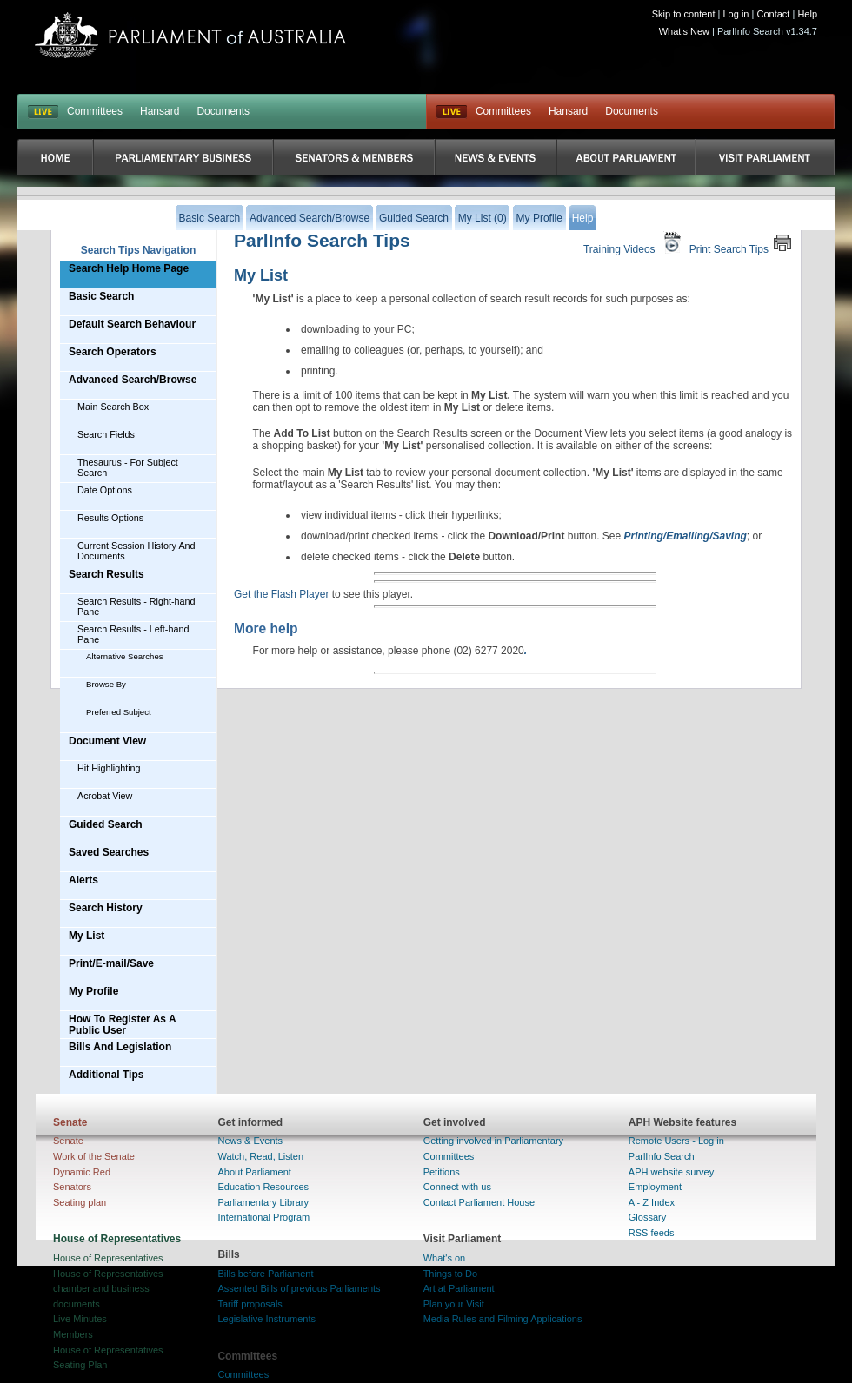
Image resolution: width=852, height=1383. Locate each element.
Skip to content (684, 14)
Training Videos (634, 242)
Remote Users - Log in (676, 1140)
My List (86, 936)
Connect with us (457, 1186)
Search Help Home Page (129, 268)
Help (807, 14)
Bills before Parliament (265, 1273)
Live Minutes (80, 1319)
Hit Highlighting (109, 768)
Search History (106, 908)
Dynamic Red (81, 1172)
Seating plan (79, 1202)
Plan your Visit (453, 1304)
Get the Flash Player (281, 594)
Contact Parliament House (479, 1202)
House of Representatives (108, 1258)
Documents (223, 111)
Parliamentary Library (263, 1202)
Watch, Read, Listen (260, 1156)
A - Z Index (652, 1202)
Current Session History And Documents (136, 550)
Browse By (106, 684)
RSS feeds (652, 1232)
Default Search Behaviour (132, 324)
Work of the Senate (94, 1156)
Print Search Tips (740, 242)
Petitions (441, 1172)
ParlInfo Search (662, 1156)
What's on (444, 1258)
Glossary (647, 1217)
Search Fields (106, 434)
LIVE (43, 112)
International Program (263, 1217)
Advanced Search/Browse (132, 380)
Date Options (104, 490)
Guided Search (106, 824)
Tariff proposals (249, 1304)
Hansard (159, 111)
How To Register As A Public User (122, 1024)
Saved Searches (109, 852)
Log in (736, 14)
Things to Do (450, 1273)
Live (451, 112)
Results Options (110, 518)
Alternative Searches (124, 656)
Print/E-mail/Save (111, 963)
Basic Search (101, 296)
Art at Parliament (459, 1288)
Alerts (83, 880)
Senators (72, 1186)
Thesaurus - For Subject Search (127, 467)
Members (73, 1334)
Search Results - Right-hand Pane (136, 606)
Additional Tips (106, 1075)
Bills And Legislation (120, 1047)
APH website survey (671, 1172)
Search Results (106, 574)
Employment (655, 1186)
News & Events (250, 1140)
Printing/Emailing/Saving (685, 536)
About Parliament (253, 1172)
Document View (107, 741)
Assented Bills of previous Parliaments (298, 1288)
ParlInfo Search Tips (322, 240)
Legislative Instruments (266, 1319)
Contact (772, 14)
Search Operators (112, 352)
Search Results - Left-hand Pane (133, 634)
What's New (684, 31)
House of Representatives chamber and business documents (108, 1288)
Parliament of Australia (190, 35)
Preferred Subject (118, 712)
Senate (68, 1140)
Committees (95, 111)
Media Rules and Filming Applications (502, 1319)
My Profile (93, 991)
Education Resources (263, 1186)
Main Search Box (113, 406)
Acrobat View (104, 796)
